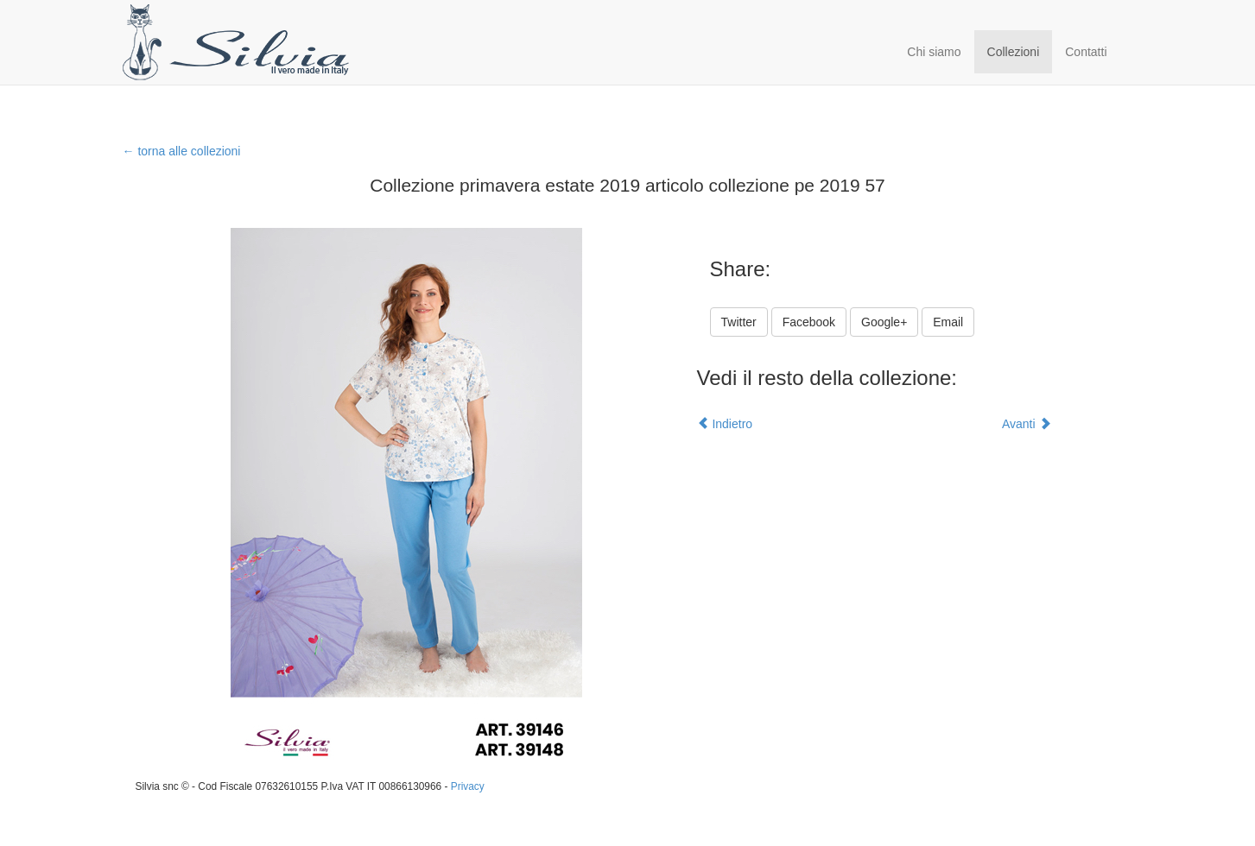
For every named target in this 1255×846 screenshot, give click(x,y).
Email (948, 322)
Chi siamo (933, 52)
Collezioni (1013, 52)
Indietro (725, 424)
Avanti (1026, 424)
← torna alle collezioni (182, 151)
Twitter (739, 322)
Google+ (884, 322)
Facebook (809, 322)
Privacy (468, 786)
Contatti (1085, 52)
